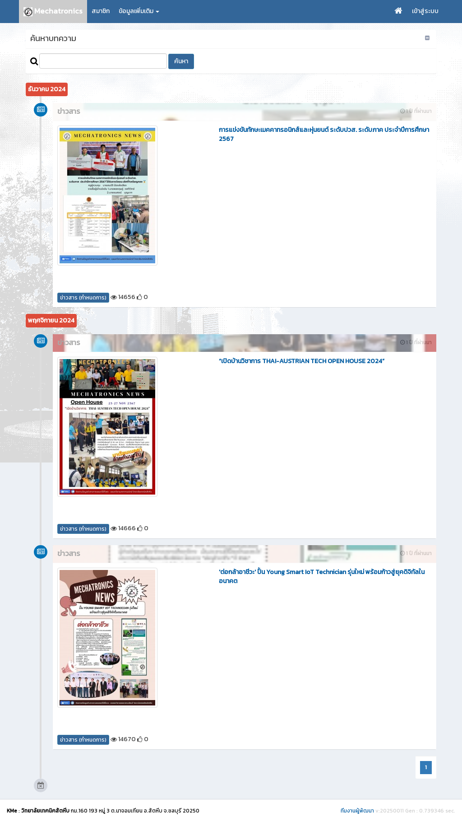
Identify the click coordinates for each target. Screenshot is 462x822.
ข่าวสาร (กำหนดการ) (83, 298)
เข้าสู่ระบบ (425, 11)
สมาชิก (101, 11)
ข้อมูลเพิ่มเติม (139, 11)
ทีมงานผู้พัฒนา (357, 811)
